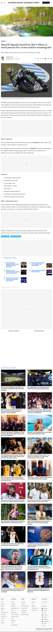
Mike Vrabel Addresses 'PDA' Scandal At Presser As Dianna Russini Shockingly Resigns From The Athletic (13, 590)
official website (19, 150)
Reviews (2, 622)
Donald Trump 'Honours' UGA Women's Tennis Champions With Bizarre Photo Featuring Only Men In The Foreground (12, 434)
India (32, 604)
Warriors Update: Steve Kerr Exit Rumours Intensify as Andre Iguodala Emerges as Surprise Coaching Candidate (11, 411)
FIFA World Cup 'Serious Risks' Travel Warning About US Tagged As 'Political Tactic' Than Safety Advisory (39, 545)
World (2, 601)
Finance (12, 610)
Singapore (34, 606)
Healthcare (13, 606)
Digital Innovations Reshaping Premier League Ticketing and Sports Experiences (12, 264)
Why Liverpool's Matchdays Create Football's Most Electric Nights (37, 264)
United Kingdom (35, 608)
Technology (3, 614)
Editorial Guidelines (39, 330)
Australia (33, 601)
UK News (3, 604)
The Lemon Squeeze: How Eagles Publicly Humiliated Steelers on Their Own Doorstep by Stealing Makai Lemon (39, 568)
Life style (2, 618)
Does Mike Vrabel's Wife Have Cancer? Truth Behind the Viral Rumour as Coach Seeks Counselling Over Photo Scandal (38, 456)
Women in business (15, 616)
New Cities (13, 620)
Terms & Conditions (25, 606)
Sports (2, 620)
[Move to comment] (51, 59)
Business (3, 608)
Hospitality (13, 604)
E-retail (12, 601)
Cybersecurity (13, 612)
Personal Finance (4, 612)
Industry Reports (14, 625)
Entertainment (3, 616)
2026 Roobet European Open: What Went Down (38, 271)
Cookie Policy (24, 610)
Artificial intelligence (15, 614)
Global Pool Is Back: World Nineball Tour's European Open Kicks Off (12, 279)
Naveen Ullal (10, 57)
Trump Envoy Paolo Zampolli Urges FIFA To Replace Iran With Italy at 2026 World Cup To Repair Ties (38, 590)
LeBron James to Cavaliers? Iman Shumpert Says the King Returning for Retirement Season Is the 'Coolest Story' (13, 479)
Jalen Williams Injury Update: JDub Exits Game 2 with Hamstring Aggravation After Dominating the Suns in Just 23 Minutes (39, 411)
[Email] (48, 59)
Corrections (23, 612)
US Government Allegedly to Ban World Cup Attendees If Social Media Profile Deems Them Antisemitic (12, 389)
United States (34, 610)
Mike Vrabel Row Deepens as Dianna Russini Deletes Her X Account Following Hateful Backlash (38, 523)
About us (23, 601)
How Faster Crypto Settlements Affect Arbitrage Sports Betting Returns (13, 272)
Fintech (12, 622)
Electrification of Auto (15, 608)
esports (12, 618)
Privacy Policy (24, 608)
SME (2, 610)
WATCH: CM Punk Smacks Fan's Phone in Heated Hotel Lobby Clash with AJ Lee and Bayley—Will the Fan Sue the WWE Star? (11, 568)
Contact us (23, 604)
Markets (2, 606)
